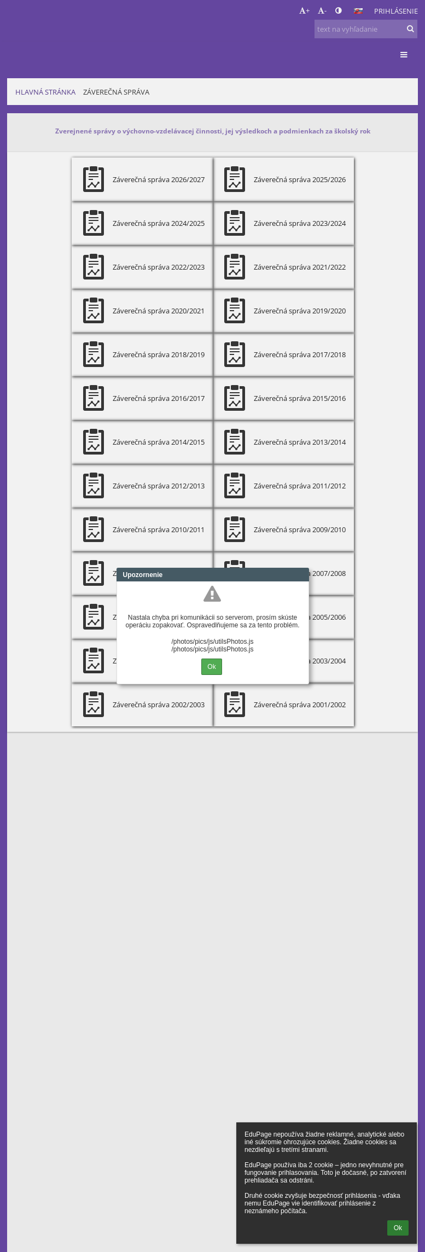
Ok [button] (398, 1228)
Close (301, 574)
